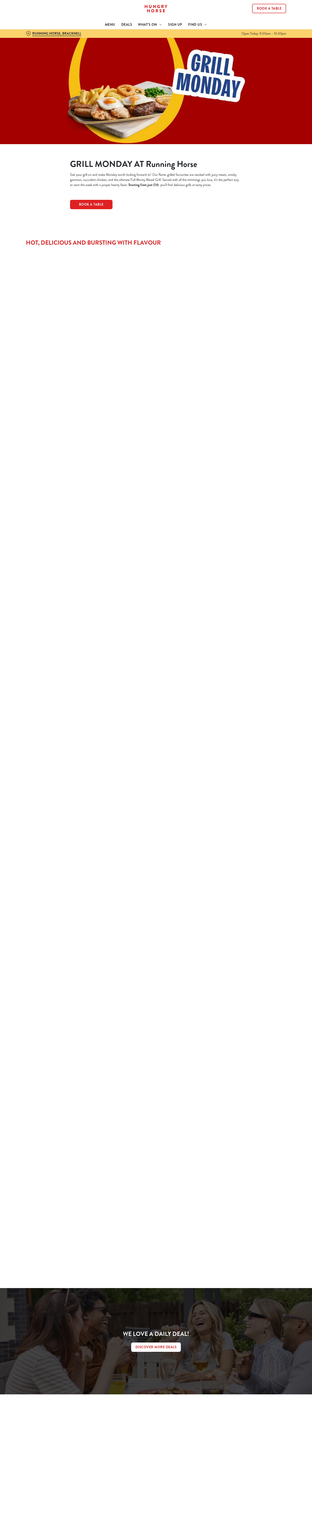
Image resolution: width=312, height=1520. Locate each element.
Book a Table (91, 204)
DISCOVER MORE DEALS (156, 1347)
